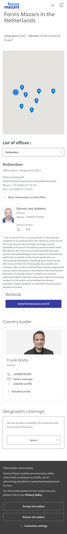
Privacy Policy (33, 495)
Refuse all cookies (33, 517)
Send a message (20, 382)
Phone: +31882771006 (30, 220)
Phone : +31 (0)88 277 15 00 (19, 188)
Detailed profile (24, 227)
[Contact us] (52, 5)
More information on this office (24, 200)
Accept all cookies (33, 506)
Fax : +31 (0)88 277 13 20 (18, 192)
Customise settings (33, 526)
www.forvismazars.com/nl (33, 306)
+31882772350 (19, 377)
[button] (15, 92)
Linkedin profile (19, 387)
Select (33, 443)
